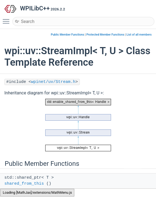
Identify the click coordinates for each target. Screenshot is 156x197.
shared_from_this (24, 183)
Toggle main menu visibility (7, 19)
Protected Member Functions (105, 34)
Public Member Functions (67, 34)
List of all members (139, 34)
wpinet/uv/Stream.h (53, 82)
